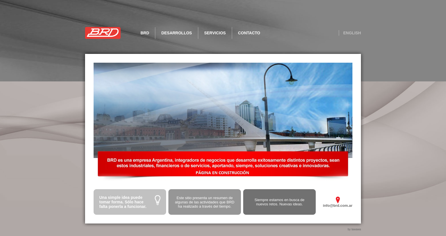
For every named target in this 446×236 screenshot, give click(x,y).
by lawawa (354, 229)
